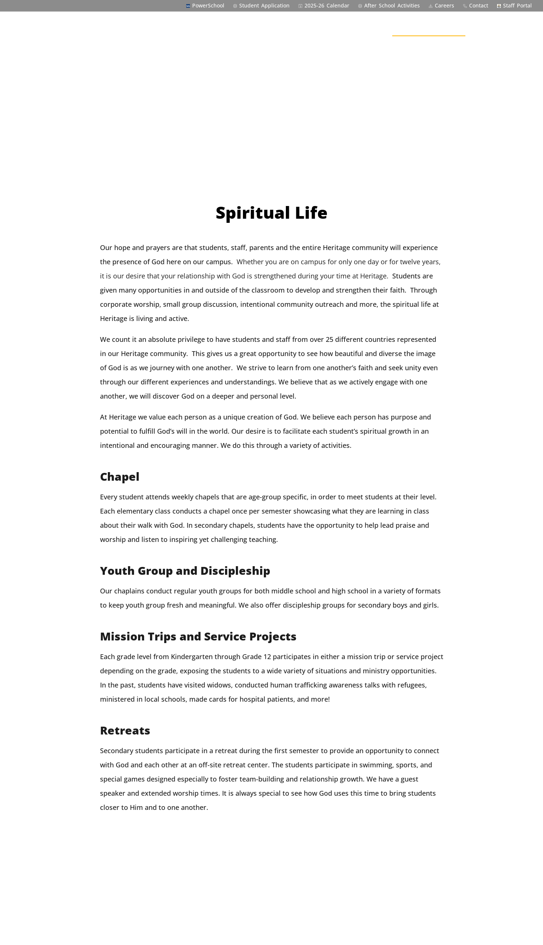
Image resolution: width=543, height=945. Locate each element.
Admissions (312, 28)
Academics (364, 28)
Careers (444, 5)
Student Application (264, 5)
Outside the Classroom (434, 28)
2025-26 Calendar (327, 5)
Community (505, 28)
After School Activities (392, 5)
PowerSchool (208, 5)
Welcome (262, 28)
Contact (478, 5)
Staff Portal (517, 5)
